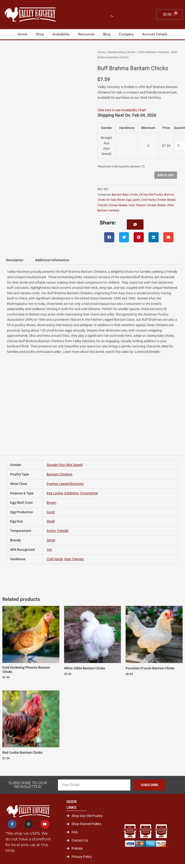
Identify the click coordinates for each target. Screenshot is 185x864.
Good (51, 512)
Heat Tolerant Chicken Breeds (147, 205)
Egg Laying (55, 493)
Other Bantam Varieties (153, 52)
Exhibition (71, 493)
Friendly (63, 531)
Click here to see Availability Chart (121, 110)
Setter (51, 540)
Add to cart (165, 175)
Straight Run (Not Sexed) (65, 465)
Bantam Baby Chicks (122, 52)
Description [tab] (14, 260)
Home (22, 34)
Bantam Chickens (59, 474)
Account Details (154, 34)
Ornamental (89, 493)
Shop (40, 34)
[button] (135, 224)
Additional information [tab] (52, 260)
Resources (86, 34)
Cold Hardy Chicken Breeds (158, 199)
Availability (61, 34)
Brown (51, 503)
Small (51, 521)
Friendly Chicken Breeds (112, 205)
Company (126, 34)
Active (51, 531)
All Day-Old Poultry (151, 194)
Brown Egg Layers (128, 199)
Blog (106, 34)
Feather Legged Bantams (65, 484)
